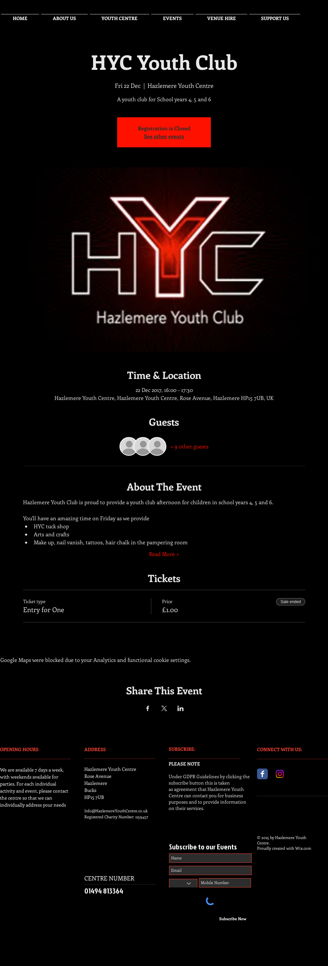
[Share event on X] (164, 708)
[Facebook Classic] (262, 774)
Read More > (164, 553)
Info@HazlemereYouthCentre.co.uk (116, 810)
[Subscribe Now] (233, 919)
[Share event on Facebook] (148, 708)
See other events (164, 136)
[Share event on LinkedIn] (180, 708)
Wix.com (303, 848)
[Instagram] (279, 774)
